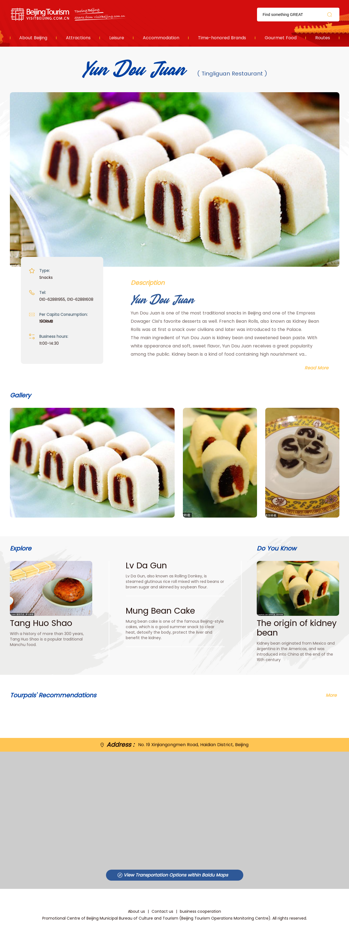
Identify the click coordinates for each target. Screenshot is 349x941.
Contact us (162, 911)
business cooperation (200, 911)
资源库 (69, 14)
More (331, 695)
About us (136, 911)
